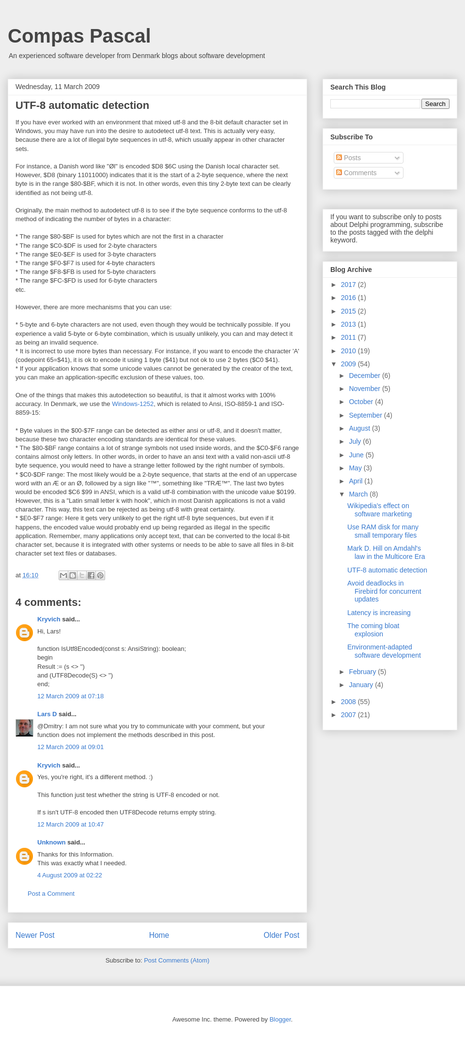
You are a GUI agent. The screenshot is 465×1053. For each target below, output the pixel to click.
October (362, 402)
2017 (349, 284)
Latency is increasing (379, 613)
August (360, 428)
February (363, 672)
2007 (349, 715)
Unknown (51, 842)
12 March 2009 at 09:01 (70, 747)
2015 (349, 311)
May (356, 468)
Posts (348, 158)
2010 (349, 351)
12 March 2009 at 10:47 (70, 824)
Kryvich (49, 619)
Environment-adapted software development (384, 651)
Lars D (47, 714)
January (362, 685)
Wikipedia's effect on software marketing (379, 510)
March (359, 494)
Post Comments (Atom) (176, 960)
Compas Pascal (79, 35)
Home (159, 935)
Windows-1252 (133, 403)
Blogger (280, 1019)
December (365, 375)
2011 (349, 337)
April (356, 481)
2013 (349, 324)
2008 (349, 702)
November (365, 388)
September (366, 415)
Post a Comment (51, 893)
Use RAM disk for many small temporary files (382, 531)
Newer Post (35, 935)
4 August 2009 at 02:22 (69, 875)
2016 (349, 297)
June (357, 455)
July (356, 441)
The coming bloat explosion (373, 630)
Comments (356, 173)
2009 (349, 364)
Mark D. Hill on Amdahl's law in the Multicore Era (386, 552)
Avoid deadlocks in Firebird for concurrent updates (384, 591)
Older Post (281, 935)
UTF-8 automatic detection (387, 570)
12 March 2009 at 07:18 (70, 696)
